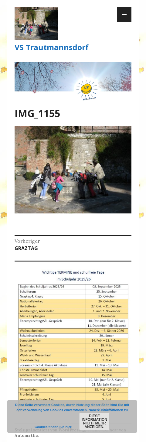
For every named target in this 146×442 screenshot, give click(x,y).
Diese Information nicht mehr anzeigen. (94, 421)
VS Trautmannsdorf (52, 47)
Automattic (26, 435)
